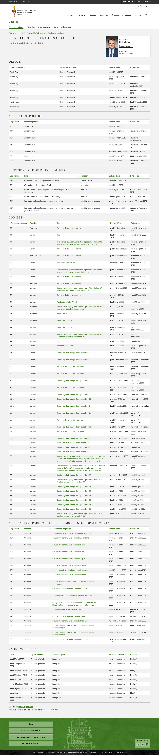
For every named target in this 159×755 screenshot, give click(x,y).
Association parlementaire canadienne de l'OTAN (71, 533)
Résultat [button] (133, 655)
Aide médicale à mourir (66, 263)
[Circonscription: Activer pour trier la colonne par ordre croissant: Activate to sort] (33, 67)
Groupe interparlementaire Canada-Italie (68, 552)
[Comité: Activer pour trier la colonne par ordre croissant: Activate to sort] (82, 223)
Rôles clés (31, 27)
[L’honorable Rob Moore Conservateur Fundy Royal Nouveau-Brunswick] (128, 46)
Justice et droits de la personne (69, 228)
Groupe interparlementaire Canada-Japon (68, 559)
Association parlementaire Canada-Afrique (69, 566)
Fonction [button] (84, 176)
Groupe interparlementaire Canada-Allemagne (70, 538)
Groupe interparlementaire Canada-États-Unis (70, 589)
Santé (59, 235)
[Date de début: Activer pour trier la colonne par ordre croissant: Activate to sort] (118, 67)
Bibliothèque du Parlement (31, 730)
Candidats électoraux (62, 27)
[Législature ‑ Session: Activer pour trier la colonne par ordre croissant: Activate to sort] (18, 223)
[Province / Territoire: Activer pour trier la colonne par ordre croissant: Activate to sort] (83, 67)
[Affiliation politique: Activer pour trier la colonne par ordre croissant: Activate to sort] (65, 121)
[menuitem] (132, 2)
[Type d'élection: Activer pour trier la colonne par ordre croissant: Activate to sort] (40, 654)
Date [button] (12, 655)
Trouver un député (16, 27)
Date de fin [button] (134, 67)
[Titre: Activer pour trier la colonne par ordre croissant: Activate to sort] (51, 176)
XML (22, 707)
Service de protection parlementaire (31, 737)
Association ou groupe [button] (61, 529)
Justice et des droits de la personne (70, 367)
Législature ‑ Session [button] (18, 223)
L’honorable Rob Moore (36, 33)
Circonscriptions (44, 27)
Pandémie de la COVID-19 (67, 302)
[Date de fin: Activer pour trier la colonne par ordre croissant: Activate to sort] (139, 67)
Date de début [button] (114, 67)
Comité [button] (59, 223)
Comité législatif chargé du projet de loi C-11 (74, 353)
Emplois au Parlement (31, 743)
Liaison (59, 341)
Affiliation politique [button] (31, 122)
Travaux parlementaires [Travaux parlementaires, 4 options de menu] (76, 15)
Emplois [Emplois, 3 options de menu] (138, 15)
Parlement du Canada (18, 2)
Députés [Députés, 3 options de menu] (93, 15)
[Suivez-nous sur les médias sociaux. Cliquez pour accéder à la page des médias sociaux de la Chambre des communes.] (142, 743)
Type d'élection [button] (37, 655)
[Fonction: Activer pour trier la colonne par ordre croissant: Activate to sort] (94, 176)
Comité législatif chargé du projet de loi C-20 (74, 381)
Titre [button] (26, 176)
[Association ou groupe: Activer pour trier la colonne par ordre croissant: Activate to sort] (79, 528)
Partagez (142, 6)
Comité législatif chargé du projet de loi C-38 (74, 475)
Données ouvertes (50, 710)
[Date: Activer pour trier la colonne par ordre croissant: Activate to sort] (19, 654)
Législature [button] (14, 122)
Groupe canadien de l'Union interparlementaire (70, 570)
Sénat (31, 724)
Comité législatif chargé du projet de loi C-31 (74, 360)
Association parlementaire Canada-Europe (69, 575)
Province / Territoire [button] (68, 67)
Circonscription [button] (16, 67)
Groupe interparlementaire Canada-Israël (68, 545)
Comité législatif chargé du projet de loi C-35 (74, 427)
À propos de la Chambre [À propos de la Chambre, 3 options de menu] (121, 15)
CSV (29, 707)
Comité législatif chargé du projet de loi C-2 (73, 406)
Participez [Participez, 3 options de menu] (104, 15)
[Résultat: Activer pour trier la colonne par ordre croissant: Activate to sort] (139, 654)
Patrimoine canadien (65, 314)
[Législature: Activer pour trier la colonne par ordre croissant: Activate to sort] (16, 121)
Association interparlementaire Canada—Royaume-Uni (73, 596)
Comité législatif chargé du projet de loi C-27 (74, 413)
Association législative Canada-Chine (66, 609)
